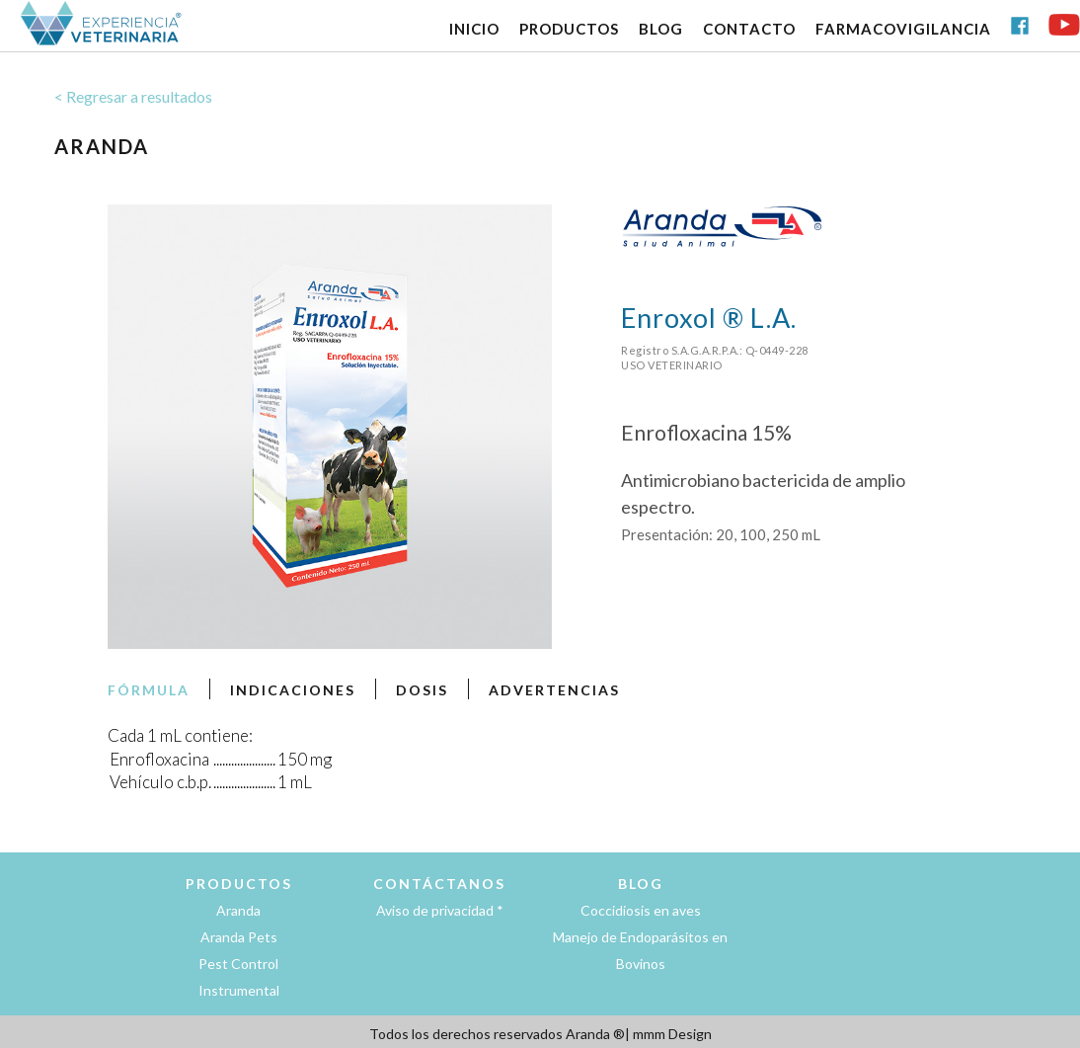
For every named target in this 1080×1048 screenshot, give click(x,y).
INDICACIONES (292, 690)
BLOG (661, 29)
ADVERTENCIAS (554, 690)
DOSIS (422, 690)
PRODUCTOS (569, 29)
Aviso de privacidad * (439, 910)
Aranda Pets (238, 936)
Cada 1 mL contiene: (180, 735)
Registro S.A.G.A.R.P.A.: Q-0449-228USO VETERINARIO (715, 357)
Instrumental (238, 990)
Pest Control (238, 963)
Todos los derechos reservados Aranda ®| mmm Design (540, 1033)
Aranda (238, 910)
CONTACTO (749, 29)
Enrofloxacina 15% (706, 432)
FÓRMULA (149, 690)
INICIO (474, 29)
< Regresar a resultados (133, 96)
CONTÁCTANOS (439, 883)
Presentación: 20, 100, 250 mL (720, 534)
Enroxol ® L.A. (709, 317)
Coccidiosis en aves (640, 910)
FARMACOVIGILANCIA (903, 29)
